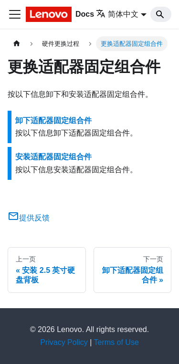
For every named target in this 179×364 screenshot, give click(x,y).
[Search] (160, 14)
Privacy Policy (64, 342)
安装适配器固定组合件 (53, 157)
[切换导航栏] (15, 14)
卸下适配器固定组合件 (53, 120)
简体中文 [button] (117, 14)
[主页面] (17, 43)
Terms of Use (116, 342)
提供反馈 (29, 218)
